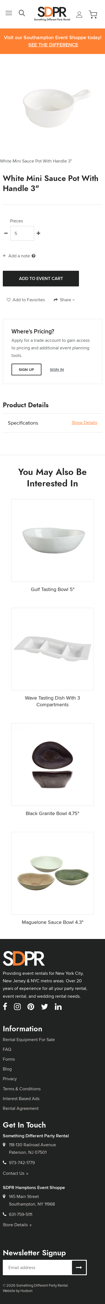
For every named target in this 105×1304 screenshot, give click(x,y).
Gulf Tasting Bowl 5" (52, 589)
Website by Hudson (17, 1290)
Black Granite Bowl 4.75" (52, 813)
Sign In (57, 369)
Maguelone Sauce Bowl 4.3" (52, 922)
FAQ (7, 1049)
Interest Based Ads (21, 1098)
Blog (7, 1069)
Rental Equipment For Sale (29, 1039)
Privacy (10, 1078)
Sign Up (26, 369)
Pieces (16, 221)
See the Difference (53, 44)
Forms (9, 1059)
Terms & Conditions (22, 1089)
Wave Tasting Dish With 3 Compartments (52, 701)
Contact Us (15, 1173)
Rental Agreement (21, 1108)
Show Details (84, 422)
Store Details (17, 1224)
